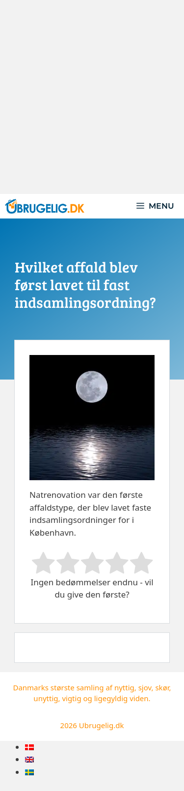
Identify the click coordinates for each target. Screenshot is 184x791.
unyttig (45, 698)
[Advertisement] (92, 97)
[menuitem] (29, 747)
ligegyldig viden (121, 698)
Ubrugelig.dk (101, 725)
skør (162, 687)
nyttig (124, 687)
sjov (145, 687)
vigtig (71, 698)
